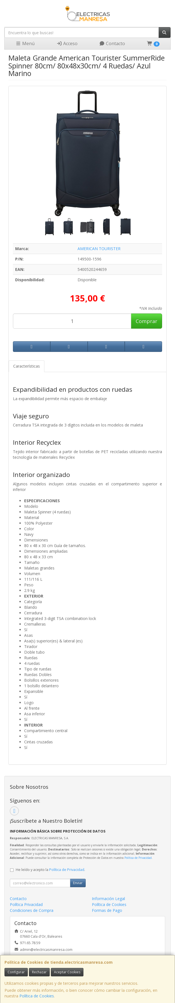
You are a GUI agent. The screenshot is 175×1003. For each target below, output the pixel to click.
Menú (25, 43)
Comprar (146, 321)
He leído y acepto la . (50, 869)
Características (26, 366)
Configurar (16, 972)
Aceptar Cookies (67, 972)
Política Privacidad (26, 904)
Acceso (67, 43)
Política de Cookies (36, 996)
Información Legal (108, 898)
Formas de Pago (107, 910)
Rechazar (39, 972)
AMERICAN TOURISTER (99, 248)
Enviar (78, 882)
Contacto (112, 43)
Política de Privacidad (138, 858)
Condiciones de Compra (31, 910)
